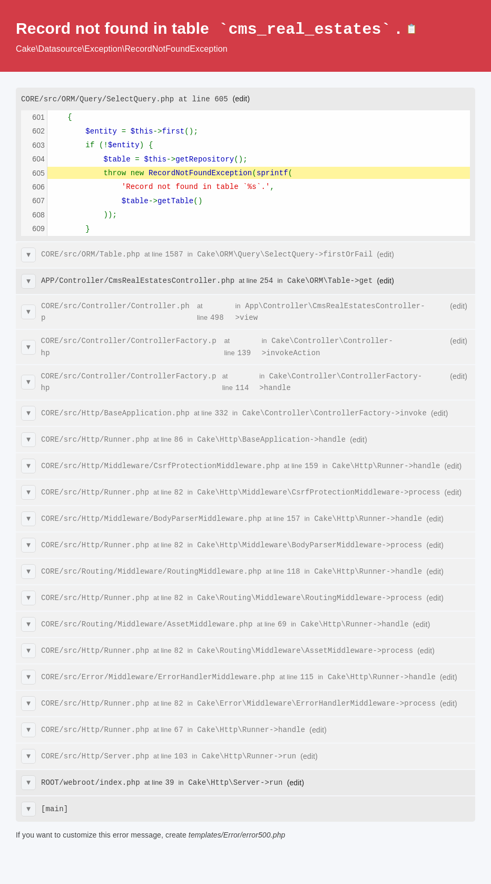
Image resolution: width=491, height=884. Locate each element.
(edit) (241, 98)
